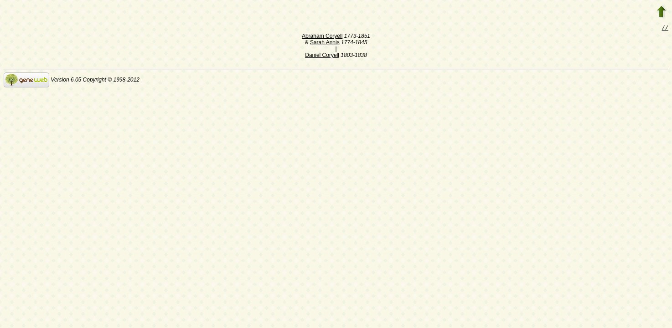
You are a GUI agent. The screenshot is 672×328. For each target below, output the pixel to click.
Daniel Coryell (322, 56)
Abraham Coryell (322, 37)
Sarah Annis (325, 43)
